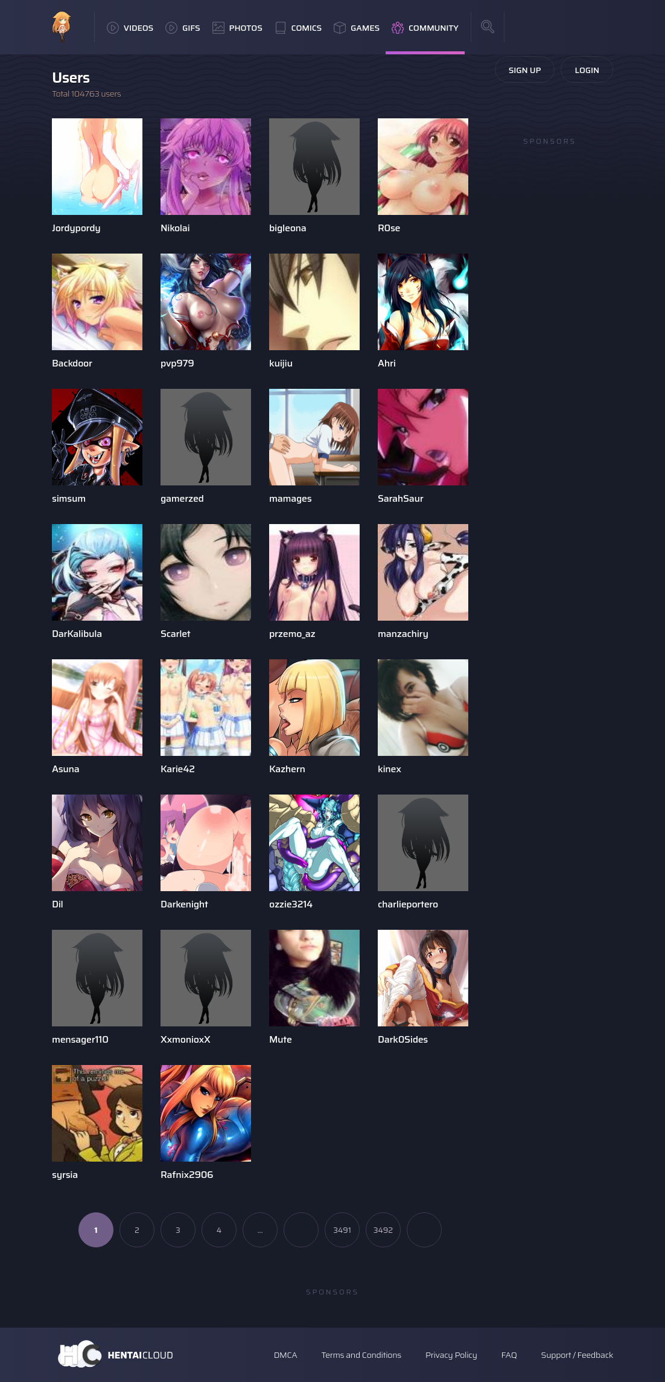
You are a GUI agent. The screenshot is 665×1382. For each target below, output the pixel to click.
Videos (130, 27)
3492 (383, 1230)
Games (357, 27)
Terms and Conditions (361, 1354)
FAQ (509, 1354)
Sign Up (525, 70)
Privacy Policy (451, 1354)
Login (586, 70)
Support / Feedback (577, 1354)
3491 (342, 1230)
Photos (237, 27)
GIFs (182, 27)
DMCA (286, 1354)
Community (425, 27)
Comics (298, 27)
